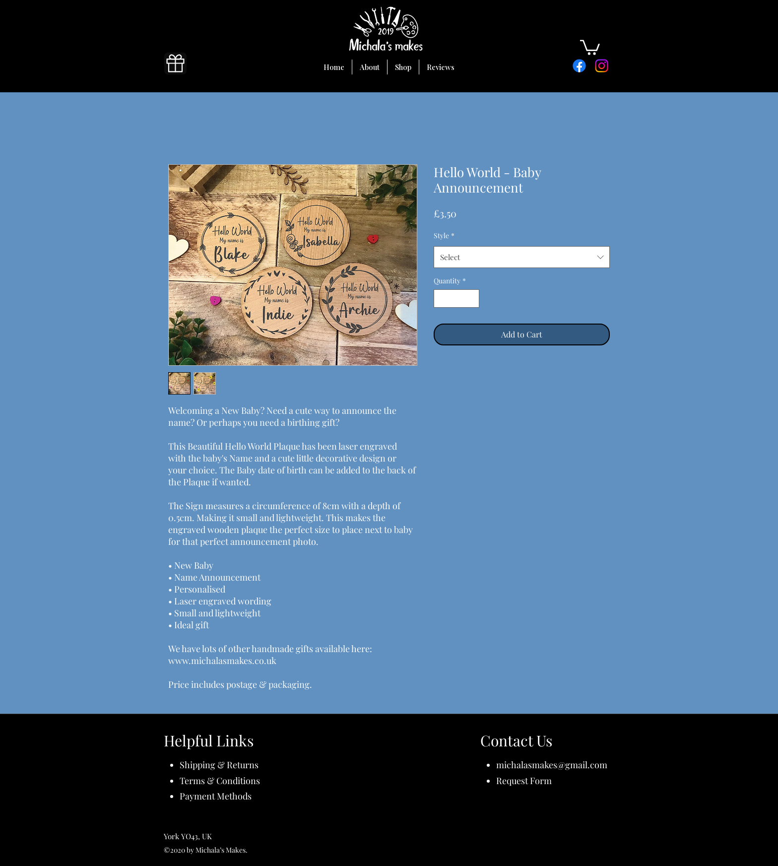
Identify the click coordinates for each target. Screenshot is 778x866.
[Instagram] (601, 65)
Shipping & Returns (219, 765)
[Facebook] (579, 65)
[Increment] (471, 298)
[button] (590, 46)
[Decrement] (441, 298)
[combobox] (522, 257)
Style (444, 235)
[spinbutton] (456, 298)
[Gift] (175, 63)
